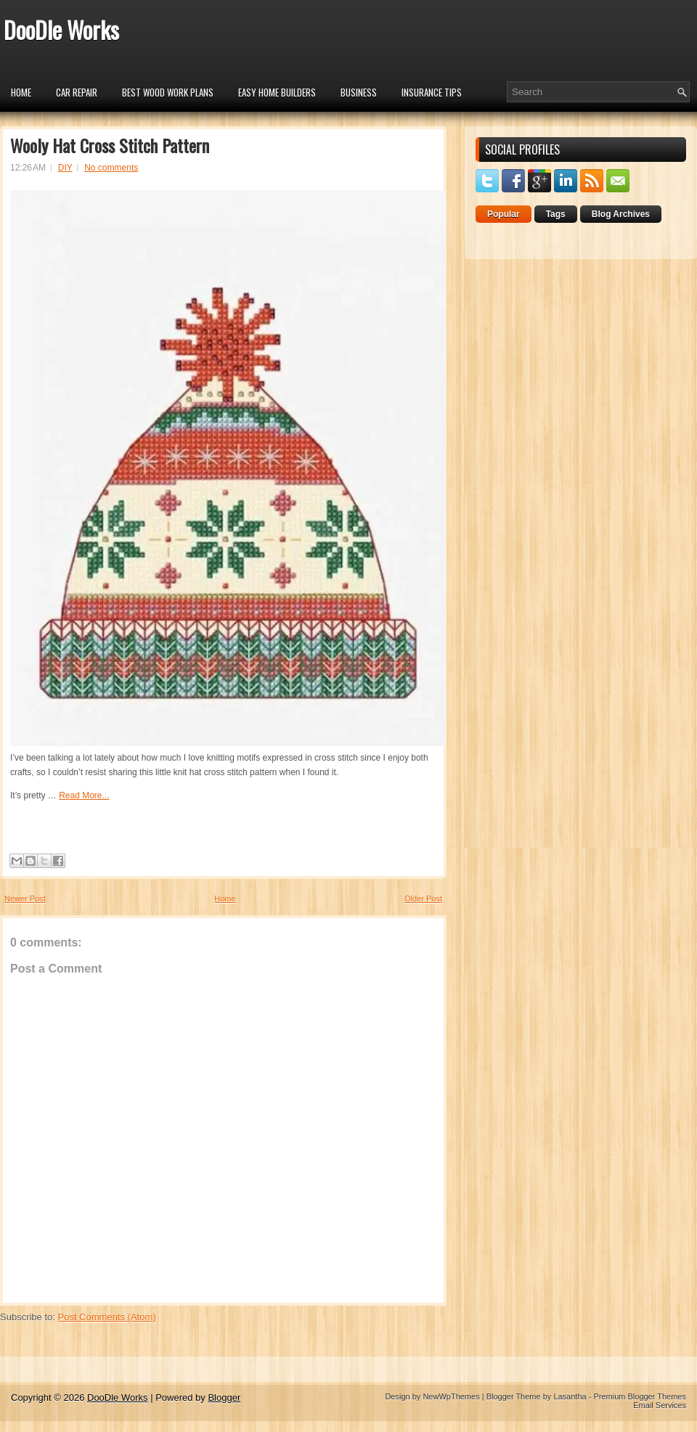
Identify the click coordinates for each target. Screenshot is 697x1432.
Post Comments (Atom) (107, 1317)
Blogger (224, 1397)
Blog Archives (621, 214)
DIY (65, 168)
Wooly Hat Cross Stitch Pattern (109, 145)
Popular (503, 214)
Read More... (84, 795)
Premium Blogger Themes (639, 1396)
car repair (76, 92)
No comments (111, 168)
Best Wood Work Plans (167, 92)
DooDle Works (61, 29)
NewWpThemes (451, 1396)
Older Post (423, 898)
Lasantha (569, 1396)
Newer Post (25, 898)
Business (359, 92)
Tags (556, 214)
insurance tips (432, 92)
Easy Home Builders (277, 92)
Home (21, 92)
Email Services (659, 1405)
